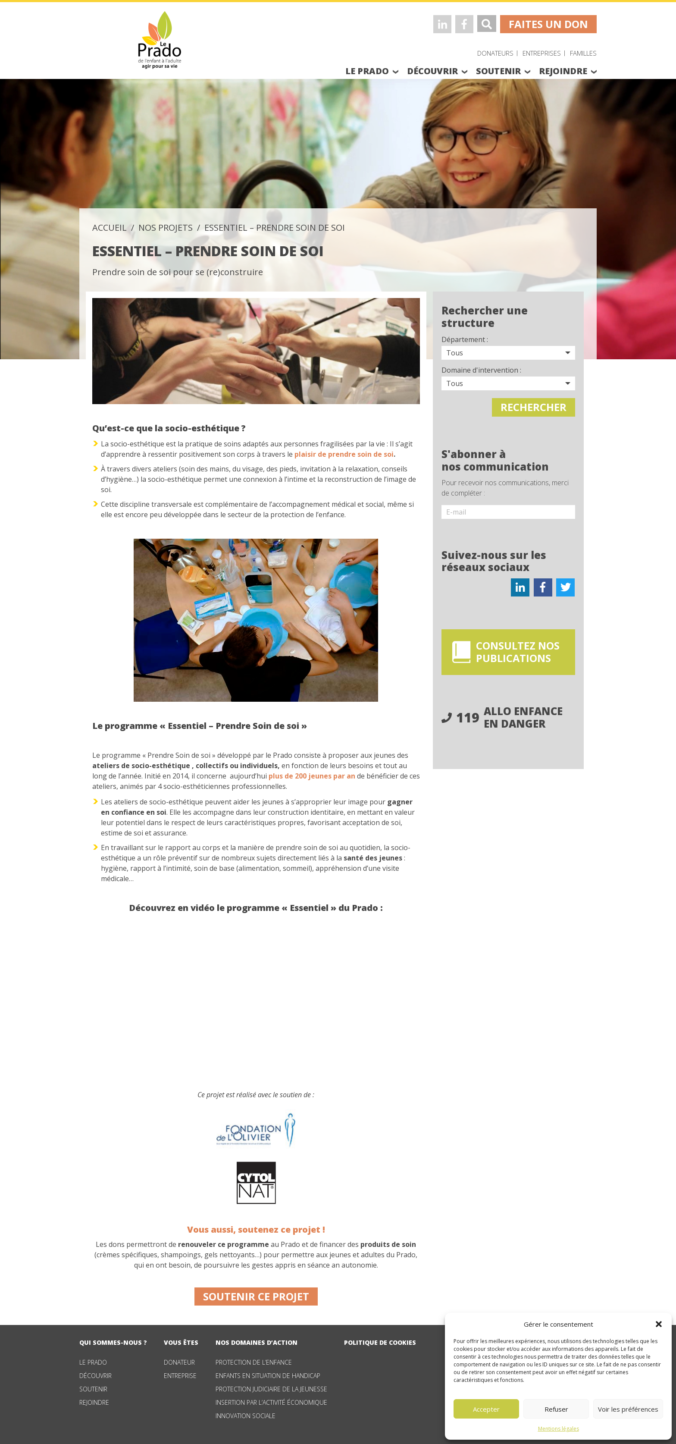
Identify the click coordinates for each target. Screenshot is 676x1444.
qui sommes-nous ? (113, 1342)
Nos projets (165, 227)
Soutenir (93, 1389)
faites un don (548, 24)
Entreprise (180, 1376)
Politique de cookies (380, 1342)
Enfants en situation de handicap (268, 1376)
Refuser (556, 1409)
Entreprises (542, 53)
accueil (109, 227)
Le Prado (93, 1362)
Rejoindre (94, 1402)
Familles (583, 53)
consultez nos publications (520, 651)
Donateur (179, 1362)
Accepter (486, 1409)
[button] (658, 1324)
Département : (464, 339)
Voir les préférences (628, 1409)
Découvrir (95, 1376)
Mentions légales (558, 1428)
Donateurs (495, 53)
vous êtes (181, 1342)
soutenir (498, 71)
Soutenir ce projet (256, 1296)
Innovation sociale (245, 1416)
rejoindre (563, 71)
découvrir (432, 71)
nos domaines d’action (256, 1342)
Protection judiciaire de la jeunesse (271, 1389)
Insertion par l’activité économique (271, 1402)
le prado (367, 71)
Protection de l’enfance (254, 1362)
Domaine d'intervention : (481, 370)
